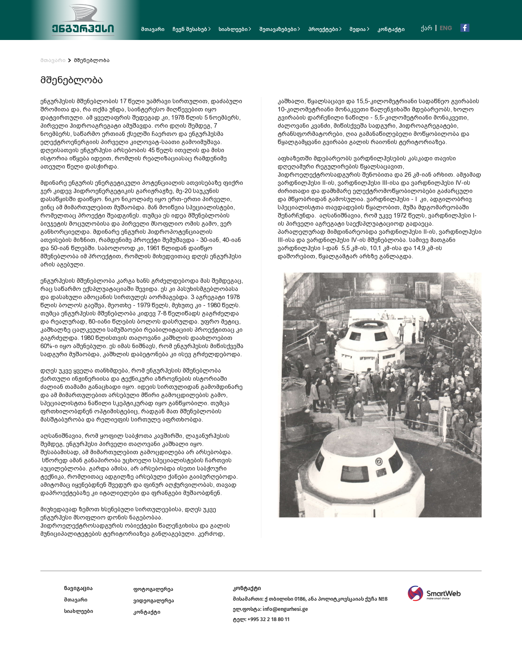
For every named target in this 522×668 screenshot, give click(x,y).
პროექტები (325, 29)
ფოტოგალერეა (153, 589)
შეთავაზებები (279, 29)
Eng (446, 28)
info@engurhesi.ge (285, 609)
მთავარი (152, 29)
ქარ (426, 28)
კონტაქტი (391, 29)
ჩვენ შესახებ (192, 29)
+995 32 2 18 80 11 (269, 619)
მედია (359, 29)
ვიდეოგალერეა (153, 600)
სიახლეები (235, 29)
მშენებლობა (92, 60)
